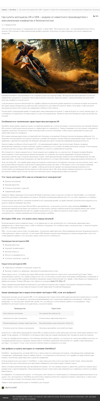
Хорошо (5, 398)
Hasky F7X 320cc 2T (57, 281)
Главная (4, 10)
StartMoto (84, 206)
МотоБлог (13, 10)
